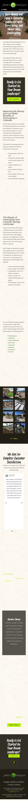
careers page (19, 717)
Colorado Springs (11, 623)
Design (6, 782)
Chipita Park (11, 338)
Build (13, 782)
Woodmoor (14, 644)
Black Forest (11, 342)
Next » (16, 438)
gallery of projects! (9, 574)
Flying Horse (11, 345)
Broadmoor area (12, 336)
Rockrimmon (11, 349)
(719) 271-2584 (23, 10)
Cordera (13, 635)
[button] (6, 503)
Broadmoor (13, 626)
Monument (11, 347)
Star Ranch (16, 641)
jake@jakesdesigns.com (14, 791)
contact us (8, 580)
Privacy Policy (19, 796)
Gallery (17, 785)
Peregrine (13, 638)
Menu (5, 9)
